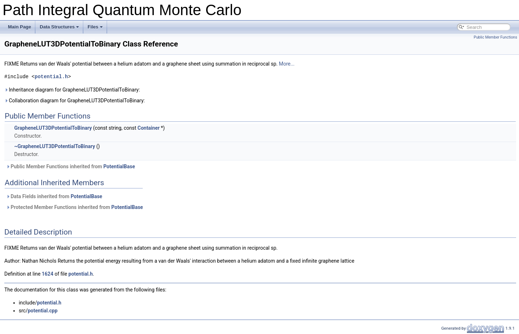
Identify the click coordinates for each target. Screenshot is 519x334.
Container (148, 128)
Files (95, 27)
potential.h (51, 76)
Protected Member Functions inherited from (74, 207)
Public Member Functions (495, 37)
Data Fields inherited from (54, 196)
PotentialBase (119, 166)
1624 (47, 274)
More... (286, 64)
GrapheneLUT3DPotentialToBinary (53, 128)
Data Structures (59, 27)
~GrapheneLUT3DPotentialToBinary (54, 146)
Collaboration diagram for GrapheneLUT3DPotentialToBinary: (74, 100)
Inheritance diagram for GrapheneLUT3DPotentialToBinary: (72, 90)
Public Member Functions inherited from (70, 166)
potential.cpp (43, 310)
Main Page (19, 27)
